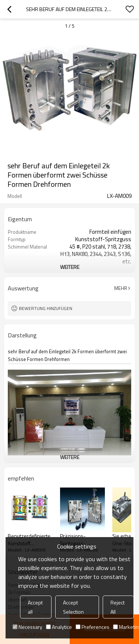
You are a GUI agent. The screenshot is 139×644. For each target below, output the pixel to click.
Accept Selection (73, 607)
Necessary (27, 627)
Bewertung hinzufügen (45, 308)
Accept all (35, 607)
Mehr (120, 288)
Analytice (59, 627)
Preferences (92, 627)
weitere (69, 267)
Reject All (117, 607)
